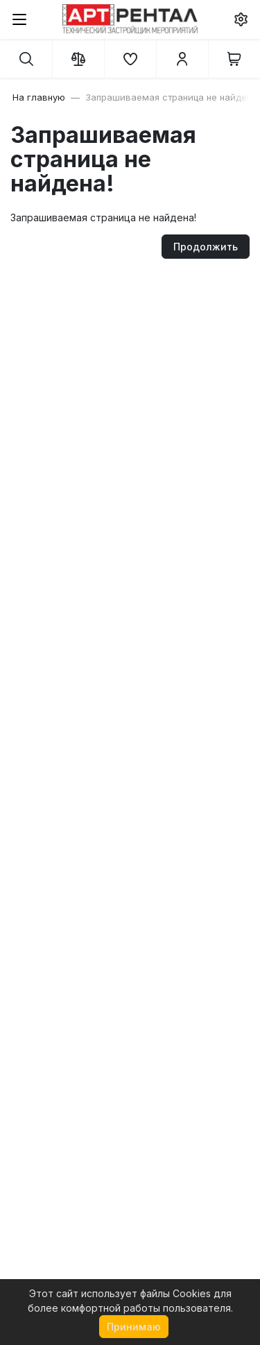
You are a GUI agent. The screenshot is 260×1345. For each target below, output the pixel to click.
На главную (38, 97)
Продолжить (205, 246)
